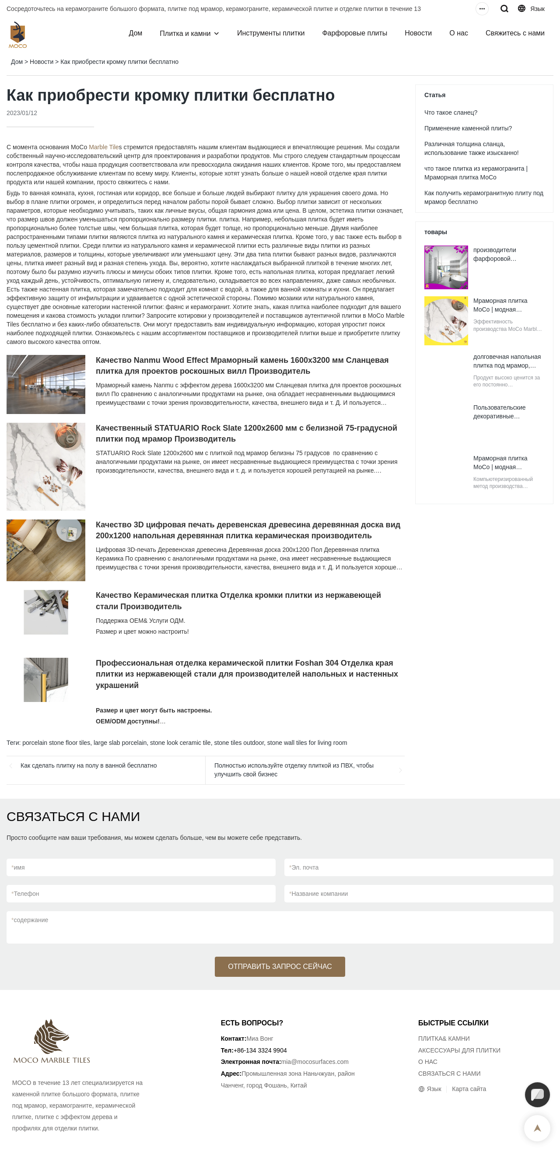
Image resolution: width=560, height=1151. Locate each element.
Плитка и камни (185, 33)
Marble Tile (104, 147)
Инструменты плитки (270, 33)
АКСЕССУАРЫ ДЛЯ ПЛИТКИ (459, 1050)
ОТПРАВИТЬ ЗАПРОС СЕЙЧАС (280, 966)
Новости (418, 33)
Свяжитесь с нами (515, 33)
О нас (458, 33)
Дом (135, 33)
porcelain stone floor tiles (56, 742)
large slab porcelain (120, 742)
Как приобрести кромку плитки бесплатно (119, 61)
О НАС (428, 1061)
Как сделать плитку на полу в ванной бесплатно (89, 765)
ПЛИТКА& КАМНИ (444, 1038)
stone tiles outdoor (239, 742)
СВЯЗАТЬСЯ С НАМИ (449, 1073)
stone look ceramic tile (180, 742)
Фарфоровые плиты (354, 33)
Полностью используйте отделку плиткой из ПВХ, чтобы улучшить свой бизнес (294, 770)
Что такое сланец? (450, 112)
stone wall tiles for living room (307, 742)
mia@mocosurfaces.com (315, 1061)
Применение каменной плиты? (468, 128)
